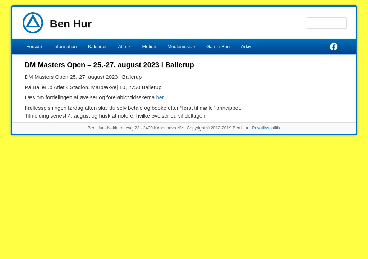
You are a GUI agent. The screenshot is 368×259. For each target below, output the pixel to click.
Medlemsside (181, 46)
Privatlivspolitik (266, 128)
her (160, 97)
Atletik (124, 46)
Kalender (97, 46)
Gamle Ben (218, 46)
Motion (149, 46)
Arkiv (246, 46)
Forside (34, 46)
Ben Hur (71, 23)
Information (65, 46)
